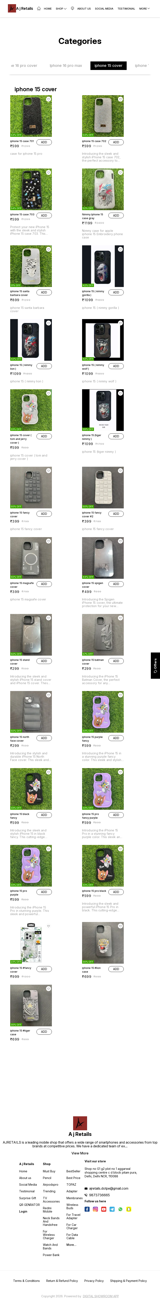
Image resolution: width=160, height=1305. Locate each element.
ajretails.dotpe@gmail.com (108, 1188)
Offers (155, 665)
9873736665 (99, 1195)
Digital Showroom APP (101, 1296)
